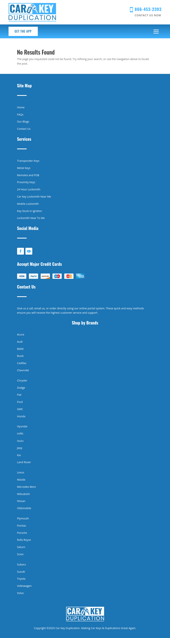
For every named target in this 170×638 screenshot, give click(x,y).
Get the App (23, 31)
